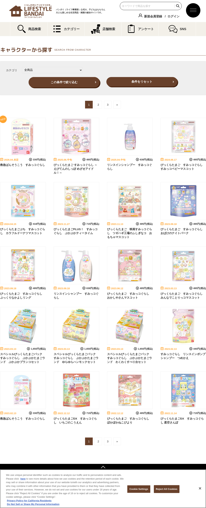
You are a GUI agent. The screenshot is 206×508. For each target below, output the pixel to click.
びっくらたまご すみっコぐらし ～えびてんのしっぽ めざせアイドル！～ (75, 168)
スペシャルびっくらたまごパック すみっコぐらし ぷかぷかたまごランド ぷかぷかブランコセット (22, 357)
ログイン (173, 16)
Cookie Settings (139, 489)
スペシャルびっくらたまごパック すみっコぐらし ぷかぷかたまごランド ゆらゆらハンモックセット (76, 357)
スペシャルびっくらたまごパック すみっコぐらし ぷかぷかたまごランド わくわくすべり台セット (129, 357)
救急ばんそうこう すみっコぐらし (22, 164)
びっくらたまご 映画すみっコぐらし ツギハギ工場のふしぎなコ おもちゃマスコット (129, 233)
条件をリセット (141, 81)
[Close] (200, 488)
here (22, 478)
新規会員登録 (153, 16)
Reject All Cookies (166, 489)
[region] (103, 488)
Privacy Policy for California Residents (29, 500)
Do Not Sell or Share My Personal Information (33, 504)
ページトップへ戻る (103, 467)
